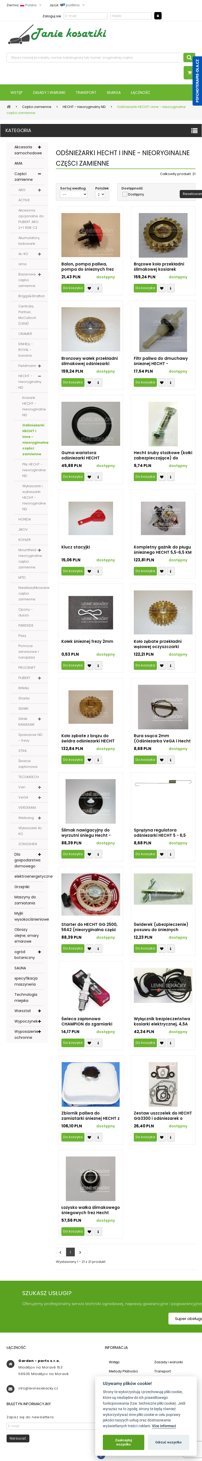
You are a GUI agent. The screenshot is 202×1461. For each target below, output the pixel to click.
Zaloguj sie (51, 16)
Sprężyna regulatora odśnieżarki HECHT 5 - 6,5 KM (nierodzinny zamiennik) (163, 833)
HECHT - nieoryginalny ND (29, 381)
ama (22, 264)
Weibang (26, 817)
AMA (18, 163)
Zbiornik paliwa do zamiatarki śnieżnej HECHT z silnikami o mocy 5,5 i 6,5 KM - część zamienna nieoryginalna (90, 1116)
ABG (21, 189)
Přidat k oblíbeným (89, 288)
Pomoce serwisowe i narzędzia (28, 651)
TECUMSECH (28, 776)
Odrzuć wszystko (168, 1442)
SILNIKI (23, 708)
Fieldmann (27, 365)
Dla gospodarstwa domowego (27, 860)
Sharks (24, 698)
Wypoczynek (26, 1021)
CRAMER (25, 333)
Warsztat (22, 1010)
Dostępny (136, 194)
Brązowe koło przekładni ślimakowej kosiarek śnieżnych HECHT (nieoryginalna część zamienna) (159, 267)
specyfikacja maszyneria (26, 981)
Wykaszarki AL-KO (30, 830)
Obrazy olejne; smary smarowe (26, 935)
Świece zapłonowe (28, 763)
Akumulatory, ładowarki (29, 240)
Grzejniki (21, 886)
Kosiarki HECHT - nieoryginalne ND (34, 406)
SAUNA (20, 968)
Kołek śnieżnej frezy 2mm (87, 641)
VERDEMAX (27, 807)
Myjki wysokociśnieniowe (29, 916)
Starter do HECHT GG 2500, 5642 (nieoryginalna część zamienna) (89, 927)
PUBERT (24, 677)
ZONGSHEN (27, 843)
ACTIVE (24, 200)
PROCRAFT (26, 667)
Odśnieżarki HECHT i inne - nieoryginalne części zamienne (35, 440)
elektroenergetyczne (29, 876)
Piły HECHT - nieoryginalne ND (34, 470)
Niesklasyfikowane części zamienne (33, 593)
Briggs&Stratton (31, 296)
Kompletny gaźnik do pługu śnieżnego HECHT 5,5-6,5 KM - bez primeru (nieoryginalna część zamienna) (163, 550)
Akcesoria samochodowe (28, 150)
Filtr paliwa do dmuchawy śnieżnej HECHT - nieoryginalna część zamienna (161, 361)
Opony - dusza (25, 612)
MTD (22, 577)
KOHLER (24, 539)
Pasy (22, 635)
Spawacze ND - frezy (30, 737)
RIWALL (23, 688)
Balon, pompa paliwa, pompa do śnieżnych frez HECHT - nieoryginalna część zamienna (87, 267)
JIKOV (23, 529)
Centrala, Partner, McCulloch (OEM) (27, 315)
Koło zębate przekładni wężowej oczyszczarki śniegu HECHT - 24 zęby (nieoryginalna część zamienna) (158, 644)
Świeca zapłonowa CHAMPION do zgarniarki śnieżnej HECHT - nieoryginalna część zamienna (86, 1021)
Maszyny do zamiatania (25, 900)
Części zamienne (23, 176)
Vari (21, 787)
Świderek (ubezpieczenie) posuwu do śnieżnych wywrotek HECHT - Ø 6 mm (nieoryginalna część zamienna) (161, 927)
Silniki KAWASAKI (26, 721)
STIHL (22, 750)
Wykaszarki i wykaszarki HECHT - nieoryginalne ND (34, 498)
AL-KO (23, 253)
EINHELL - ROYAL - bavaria (25, 349)
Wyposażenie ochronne (26, 1034)
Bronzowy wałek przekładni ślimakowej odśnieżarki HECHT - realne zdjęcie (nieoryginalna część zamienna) (89, 361)
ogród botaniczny (24, 954)
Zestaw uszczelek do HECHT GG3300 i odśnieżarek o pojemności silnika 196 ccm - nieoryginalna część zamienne (163, 1116)
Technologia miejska (25, 997)
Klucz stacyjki (75, 547)
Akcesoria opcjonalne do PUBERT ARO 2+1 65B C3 (31, 219)
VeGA (23, 797)
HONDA (24, 519)
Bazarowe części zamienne (27, 280)
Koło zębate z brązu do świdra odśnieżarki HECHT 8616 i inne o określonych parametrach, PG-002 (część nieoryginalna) (88, 738)
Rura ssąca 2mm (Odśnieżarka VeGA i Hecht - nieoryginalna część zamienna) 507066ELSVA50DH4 (162, 738)
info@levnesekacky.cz (38, 1388)
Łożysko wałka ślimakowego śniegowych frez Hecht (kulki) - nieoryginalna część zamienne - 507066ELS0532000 (90, 1210)
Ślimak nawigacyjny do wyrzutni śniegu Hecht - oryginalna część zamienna (90, 833)
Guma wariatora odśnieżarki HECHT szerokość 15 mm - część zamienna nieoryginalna (86, 455)
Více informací (164, 1426)
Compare (98, 288)
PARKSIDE (26, 625)
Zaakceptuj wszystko (123, 1442)
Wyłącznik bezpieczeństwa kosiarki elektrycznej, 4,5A (162, 1021)
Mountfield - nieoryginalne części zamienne (30, 558)
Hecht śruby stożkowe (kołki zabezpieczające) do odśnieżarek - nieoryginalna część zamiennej (163, 455)
